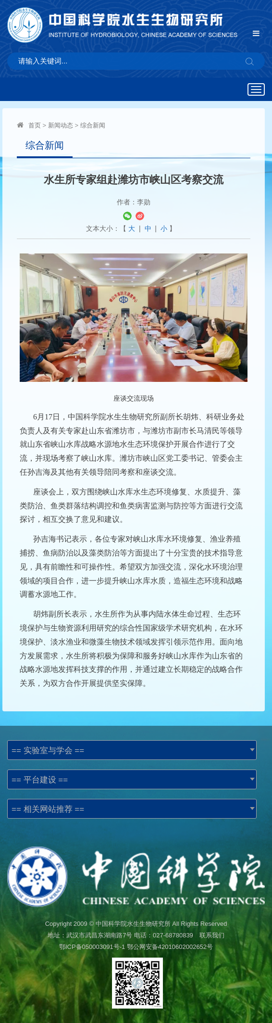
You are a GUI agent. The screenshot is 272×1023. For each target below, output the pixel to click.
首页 (34, 125)
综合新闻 (92, 125)
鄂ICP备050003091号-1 (92, 946)
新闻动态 (60, 125)
